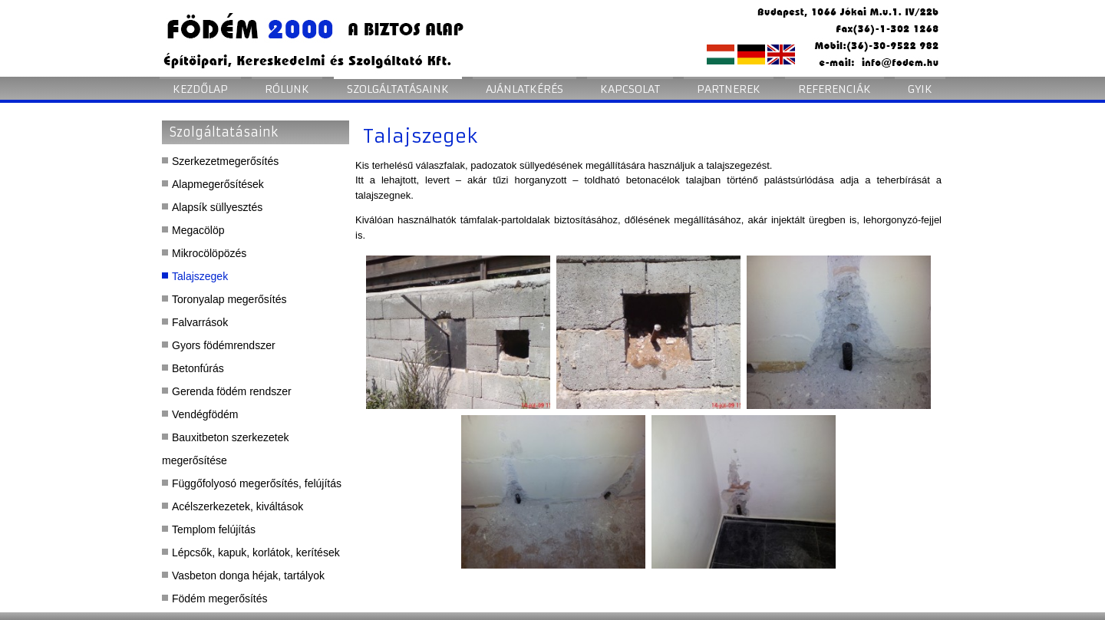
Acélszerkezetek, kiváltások (237, 506)
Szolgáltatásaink (398, 89)
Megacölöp (198, 230)
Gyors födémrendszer (223, 345)
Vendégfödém (205, 414)
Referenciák (834, 89)
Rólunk (287, 89)
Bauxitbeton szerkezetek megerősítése (225, 449)
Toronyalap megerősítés (229, 299)
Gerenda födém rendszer (232, 391)
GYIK (920, 89)
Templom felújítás (214, 529)
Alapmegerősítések (218, 184)
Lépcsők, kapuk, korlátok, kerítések (256, 552)
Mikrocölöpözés (209, 253)
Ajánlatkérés (524, 89)
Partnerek (728, 89)
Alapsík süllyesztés (217, 207)
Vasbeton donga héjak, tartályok (248, 575)
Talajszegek (200, 276)
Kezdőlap (200, 89)
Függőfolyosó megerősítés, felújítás (256, 483)
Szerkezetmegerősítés (225, 161)
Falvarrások (200, 322)
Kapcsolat (630, 89)
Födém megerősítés (220, 598)
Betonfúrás (198, 368)
